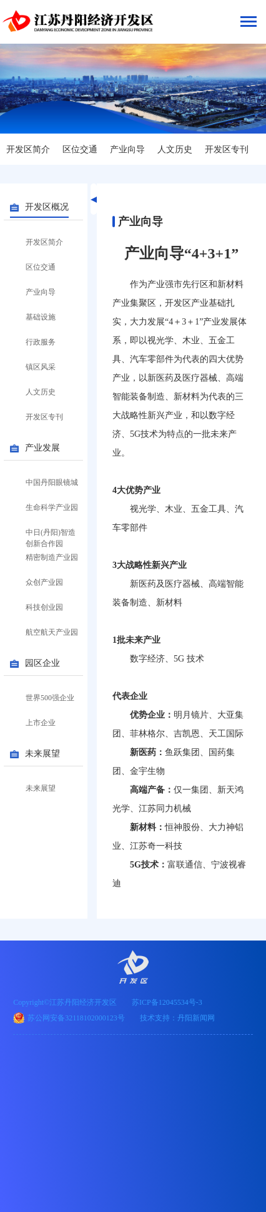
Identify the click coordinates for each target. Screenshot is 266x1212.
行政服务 (41, 342)
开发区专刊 (227, 149)
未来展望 (41, 788)
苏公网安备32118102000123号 (76, 1018)
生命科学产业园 (52, 507)
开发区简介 (28, 149)
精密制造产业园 (52, 557)
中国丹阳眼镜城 (52, 482)
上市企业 (41, 722)
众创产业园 (44, 582)
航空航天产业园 (52, 632)
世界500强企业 (50, 697)
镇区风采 (41, 367)
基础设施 (41, 317)
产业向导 (127, 149)
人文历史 (174, 149)
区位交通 (79, 149)
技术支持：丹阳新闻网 (177, 1018)
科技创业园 (44, 607)
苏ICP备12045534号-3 (167, 1002)
